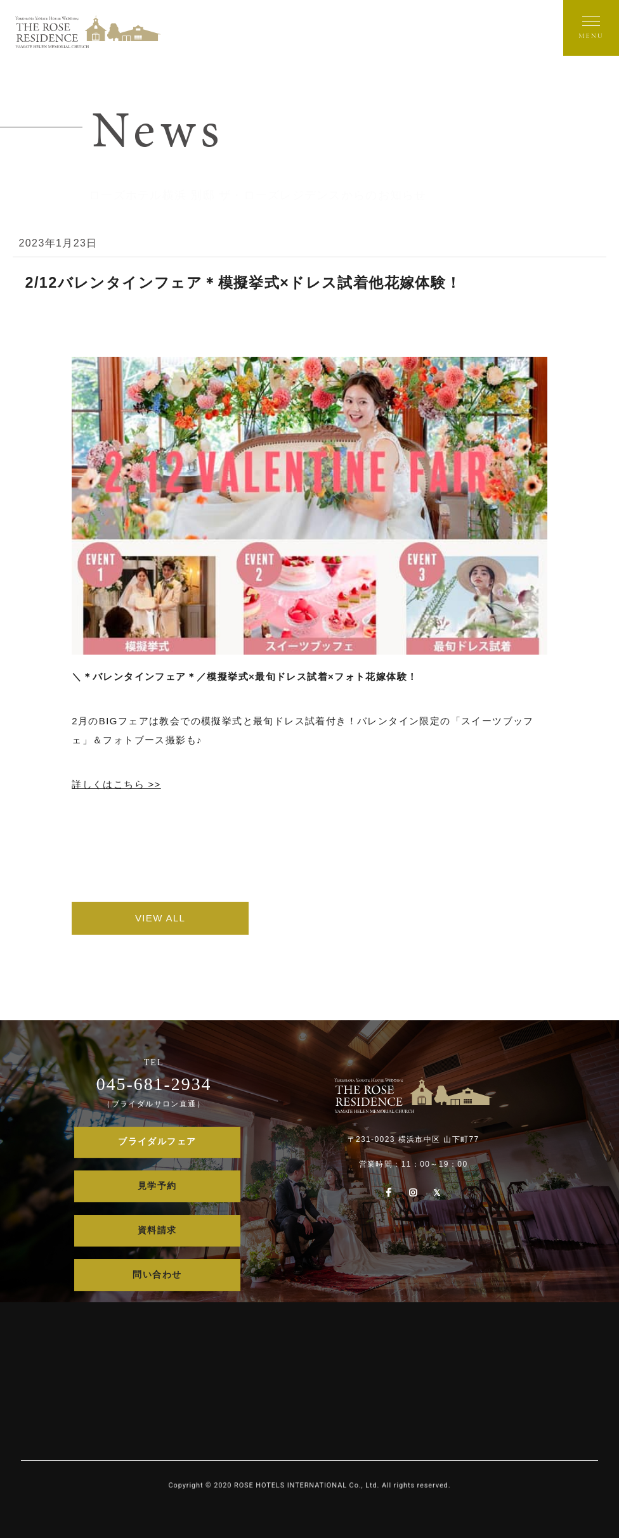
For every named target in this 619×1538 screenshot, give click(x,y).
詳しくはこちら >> (116, 784)
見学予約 (157, 1186)
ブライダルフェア (157, 1142)
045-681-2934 (154, 1084)
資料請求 (157, 1231)
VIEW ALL (163, 918)
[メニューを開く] (591, 28)
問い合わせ (157, 1274)
